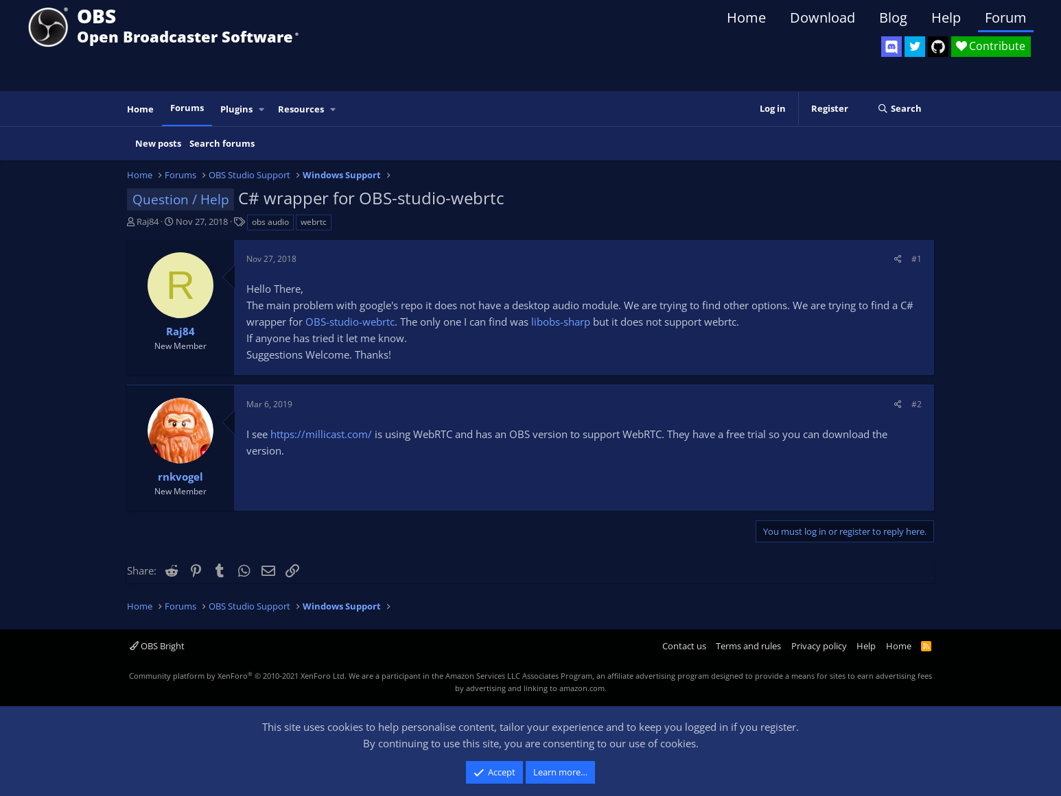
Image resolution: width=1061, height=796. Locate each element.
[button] (262, 109)
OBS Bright (157, 646)
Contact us (684, 646)
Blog (893, 17)
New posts (158, 143)
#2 (916, 404)
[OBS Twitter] (915, 46)
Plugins (236, 109)
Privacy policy (819, 646)
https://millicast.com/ (321, 434)
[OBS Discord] (891, 46)
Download (822, 17)
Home (746, 17)
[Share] (898, 258)
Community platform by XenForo (238, 676)
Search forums (222, 143)
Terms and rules (748, 646)
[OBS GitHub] (938, 46)
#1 (916, 259)
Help (946, 17)
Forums (187, 107)
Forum (1006, 17)
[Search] (899, 109)
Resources (301, 109)
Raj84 (148, 221)
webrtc (314, 222)
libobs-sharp (560, 321)
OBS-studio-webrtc (350, 321)
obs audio (270, 222)
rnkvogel (180, 476)
